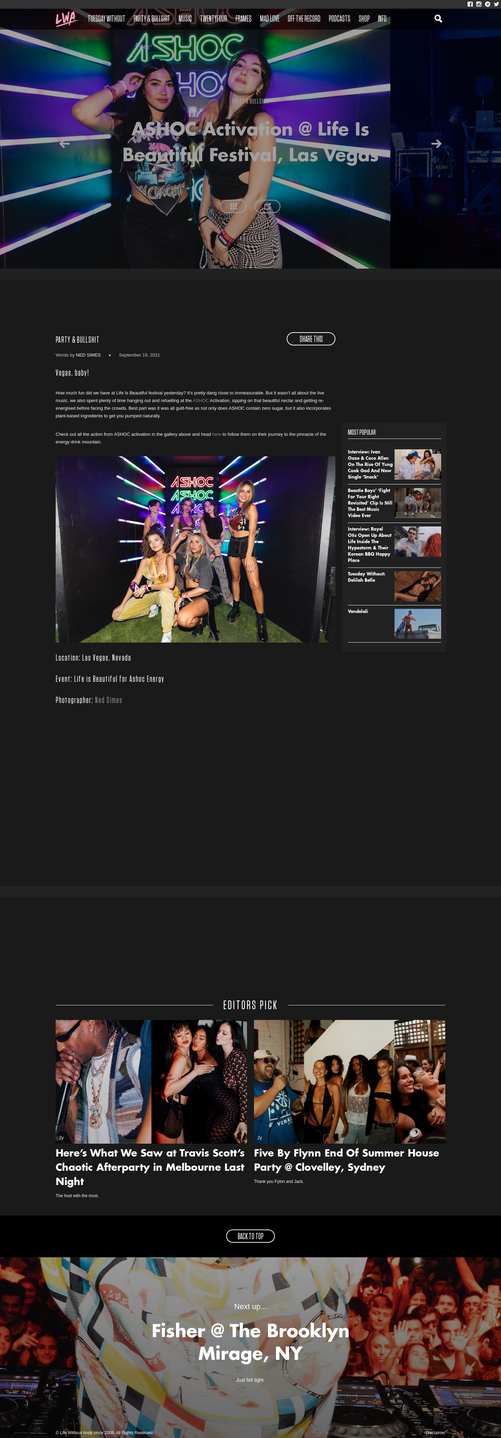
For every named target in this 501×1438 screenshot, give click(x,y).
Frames (244, 19)
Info (382, 19)
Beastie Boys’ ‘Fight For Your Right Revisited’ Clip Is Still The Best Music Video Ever (370, 503)
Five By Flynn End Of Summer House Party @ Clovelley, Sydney (346, 1161)
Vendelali (358, 612)
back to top (250, 1237)
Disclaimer (435, 1432)
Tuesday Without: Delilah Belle (366, 577)
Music (185, 19)
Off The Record (304, 19)
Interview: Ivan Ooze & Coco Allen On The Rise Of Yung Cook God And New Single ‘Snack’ (370, 465)
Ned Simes (88, 355)
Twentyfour (213, 19)
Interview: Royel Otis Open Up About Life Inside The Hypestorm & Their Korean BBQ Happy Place (369, 545)
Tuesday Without (106, 19)
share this (311, 339)
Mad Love (269, 19)
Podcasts (339, 19)
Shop (364, 19)
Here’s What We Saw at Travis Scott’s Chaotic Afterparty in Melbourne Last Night (150, 1168)
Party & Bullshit (152, 19)
